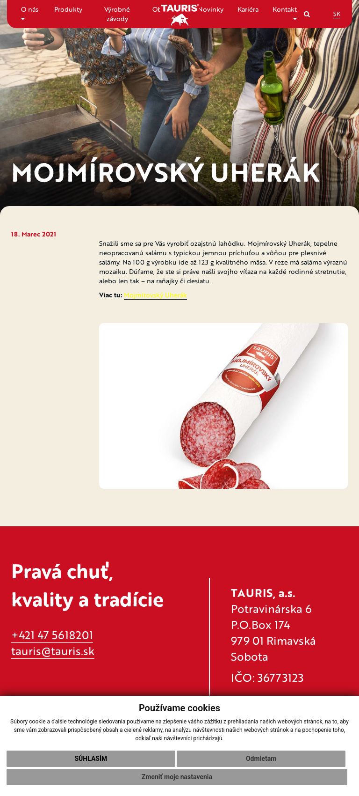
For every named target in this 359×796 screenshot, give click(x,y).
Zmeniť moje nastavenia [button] (177, 777)
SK (336, 13)
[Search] (307, 13)
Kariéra (247, 9)
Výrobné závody (117, 14)
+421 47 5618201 (52, 634)
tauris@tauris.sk (52, 650)
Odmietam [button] (261, 758)
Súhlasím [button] (90, 758)
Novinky (210, 9)
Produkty (68, 9)
